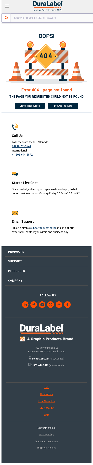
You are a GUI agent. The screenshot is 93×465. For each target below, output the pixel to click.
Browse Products (63, 105)
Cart (46, 414)
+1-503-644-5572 (22, 154)
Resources (46, 394)
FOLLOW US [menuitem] (48, 295)
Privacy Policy (46, 434)
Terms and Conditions (46, 441)
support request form (43, 227)
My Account (47, 407)
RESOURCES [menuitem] (16, 271)
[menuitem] (25, 304)
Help (46, 387)
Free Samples (46, 401)
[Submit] (6, 18)
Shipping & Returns (46, 447)
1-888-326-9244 (21, 146)
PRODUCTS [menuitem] (16, 251)
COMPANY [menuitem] (15, 280)
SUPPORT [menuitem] (15, 261)
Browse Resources (30, 105)
